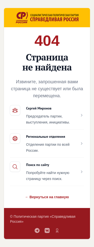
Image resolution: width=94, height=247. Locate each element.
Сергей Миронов (38, 108)
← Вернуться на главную (47, 197)
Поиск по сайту (37, 164)
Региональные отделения (45, 136)
